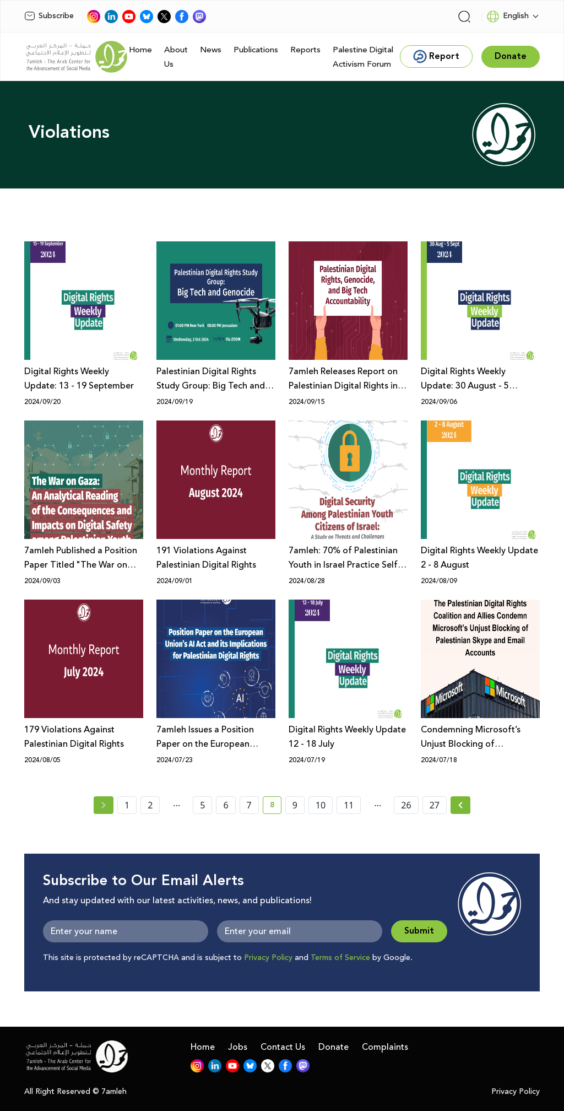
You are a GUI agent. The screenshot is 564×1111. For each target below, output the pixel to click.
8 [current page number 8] (275, 807)
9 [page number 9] (294, 805)
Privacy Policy (268, 958)
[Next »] (460, 805)
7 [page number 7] (249, 805)
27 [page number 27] (435, 805)
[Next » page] (460, 805)
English (507, 16)
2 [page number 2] (150, 805)
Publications (256, 50)
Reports (305, 50)
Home (140, 50)
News (210, 50)
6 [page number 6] (225, 805)
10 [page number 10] (321, 805)
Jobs (237, 1047)
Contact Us (283, 1047)
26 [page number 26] (406, 805)
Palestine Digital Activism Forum (363, 57)
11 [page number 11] (349, 805)
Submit (419, 931)
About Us (176, 57)
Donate (333, 1047)
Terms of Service (340, 958)
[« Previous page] (103, 805)
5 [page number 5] (202, 805)
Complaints (385, 1047)
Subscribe (49, 16)
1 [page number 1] (126, 805)
